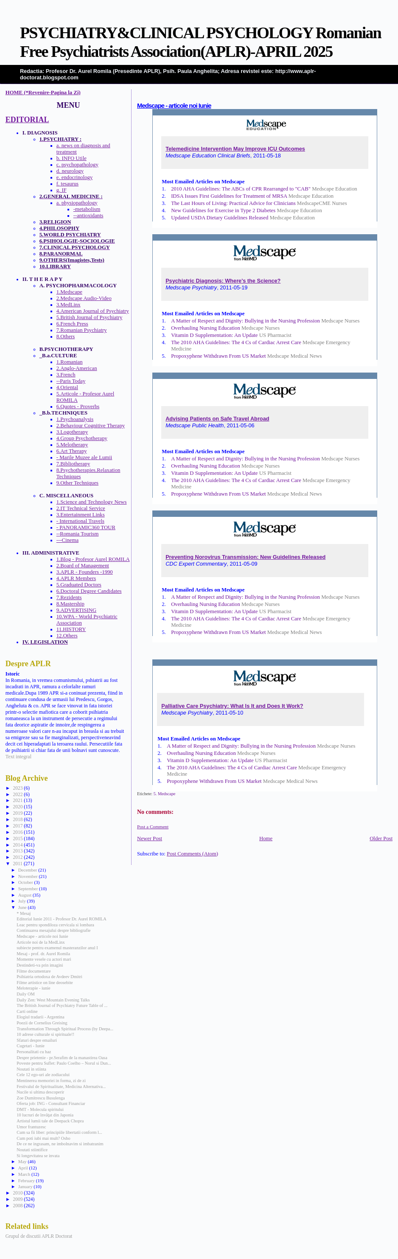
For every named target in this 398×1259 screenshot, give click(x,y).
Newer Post (149, 838)
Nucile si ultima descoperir (40, 1092)
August (25, 894)
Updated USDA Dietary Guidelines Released (219, 218)
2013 (18, 850)
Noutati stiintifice (32, 1149)
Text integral (18, 757)
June (23, 907)
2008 (18, 1205)
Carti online (27, 1011)
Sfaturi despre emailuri (37, 1040)
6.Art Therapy (71, 451)
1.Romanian (69, 362)
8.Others (65, 336)
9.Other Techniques (77, 483)
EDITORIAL (27, 119)
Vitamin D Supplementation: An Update (214, 335)
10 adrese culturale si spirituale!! (45, 1034)
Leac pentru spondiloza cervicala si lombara (55, 925)
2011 (18, 863)
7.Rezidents (69, 597)
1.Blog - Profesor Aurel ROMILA (93, 559)
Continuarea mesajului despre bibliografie (53, 930)
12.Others (67, 636)
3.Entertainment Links (80, 515)
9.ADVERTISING (76, 610)
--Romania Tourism (77, 534)
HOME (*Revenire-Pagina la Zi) (43, 92)
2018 (18, 819)
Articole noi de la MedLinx (40, 942)
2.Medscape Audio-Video (84, 298)
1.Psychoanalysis (74, 419)
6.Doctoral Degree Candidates (89, 591)
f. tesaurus (67, 184)
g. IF (61, 190)
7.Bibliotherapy (73, 464)
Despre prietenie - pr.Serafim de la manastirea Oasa (62, 1057)
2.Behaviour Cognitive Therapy (90, 426)
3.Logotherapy (72, 432)
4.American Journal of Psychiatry (92, 311)
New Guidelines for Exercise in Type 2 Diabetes (223, 210)
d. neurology (70, 171)
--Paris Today (71, 381)
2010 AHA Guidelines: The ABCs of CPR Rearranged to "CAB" (241, 189)
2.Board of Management (82, 566)
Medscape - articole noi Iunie (174, 105)
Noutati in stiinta (31, 1069)
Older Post (381, 838)
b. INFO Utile (71, 158)
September (28, 888)
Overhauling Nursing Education (205, 328)
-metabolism (87, 209)
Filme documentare (33, 971)
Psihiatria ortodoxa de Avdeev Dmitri (49, 976)
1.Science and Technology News (91, 502)
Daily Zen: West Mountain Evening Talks (53, 1000)
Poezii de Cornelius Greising (42, 1023)
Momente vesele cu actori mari (44, 959)
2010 (18, 1192)
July (22, 900)
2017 (18, 825)
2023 (18, 788)
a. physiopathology (77, 203)
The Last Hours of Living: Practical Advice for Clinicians (233, 203)
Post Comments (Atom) (192, 854)
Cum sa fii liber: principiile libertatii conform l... (59, 1132)
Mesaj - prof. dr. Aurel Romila (43, 953)
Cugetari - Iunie (31, 1045)
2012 (18, 857)
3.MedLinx (68, 305)
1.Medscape (69, 292)
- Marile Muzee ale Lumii (84, 457)
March (24, 1174)
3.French (66, 375)
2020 (18, 806)
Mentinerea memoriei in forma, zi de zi (51, 1080)
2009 (18, 1199)
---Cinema (67, 540)
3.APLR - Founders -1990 (84, 572)
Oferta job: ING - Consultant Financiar (51, 1103)
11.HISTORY (71, 629)
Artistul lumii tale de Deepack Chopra (50, 1121)
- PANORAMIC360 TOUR (85, 527)
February (27, 1180)
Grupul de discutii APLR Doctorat (39, 1236)
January (26, 1186)
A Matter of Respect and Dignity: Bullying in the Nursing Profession (245, 321)
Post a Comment (152, 826)
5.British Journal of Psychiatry (89, 317)
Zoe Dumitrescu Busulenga (40, 1098)
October (26, 882)
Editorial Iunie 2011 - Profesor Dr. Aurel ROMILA (61, 919)
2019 (18, 813)
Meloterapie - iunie (33, 988)
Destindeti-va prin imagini (40, 965)
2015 (18, 838)
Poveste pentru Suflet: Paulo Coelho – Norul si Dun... (64, 1063)
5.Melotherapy (72, 445)
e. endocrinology (74, 177)
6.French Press (72, 324)
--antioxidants (88, 216)
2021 (18, 800)
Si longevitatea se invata (38, 1155)
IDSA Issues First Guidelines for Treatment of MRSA (229, 196)
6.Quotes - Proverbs (78, 406)
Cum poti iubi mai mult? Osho (43, 1138)
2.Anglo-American (76, 368)
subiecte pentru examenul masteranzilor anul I (57, 947)
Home (265, 838)
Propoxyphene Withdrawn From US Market (218, 356)
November (28, 876)
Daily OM (25, 994)
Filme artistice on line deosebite (45, 982)
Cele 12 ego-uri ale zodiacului (43, 1074)
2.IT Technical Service (80, 508)
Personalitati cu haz (34, 1051)
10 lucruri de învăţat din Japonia (45, 1115)
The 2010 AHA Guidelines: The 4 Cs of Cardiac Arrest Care (236, 342)
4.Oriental (67, 387)
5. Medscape (165, 793)
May (23, 1161)
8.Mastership (70, 604)
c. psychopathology (77, 165)
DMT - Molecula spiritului (40, 1109)
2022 (18, 794)
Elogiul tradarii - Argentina (40, 1017)
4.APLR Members (76, 578)
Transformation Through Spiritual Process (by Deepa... (65, 1028)
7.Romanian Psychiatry (81, 330)
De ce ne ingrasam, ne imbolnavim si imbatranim (60, 1143)
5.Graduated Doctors (78, 585)
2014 (18, 844)
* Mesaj (24, 913)
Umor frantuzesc (31, 1126)
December (28, 869)
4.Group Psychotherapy (81, 438)
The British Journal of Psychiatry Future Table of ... (62, 1005)
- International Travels (80, 521)
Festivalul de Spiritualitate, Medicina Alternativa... (61, 1086)
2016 (18, 832)
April (23, 1167)
